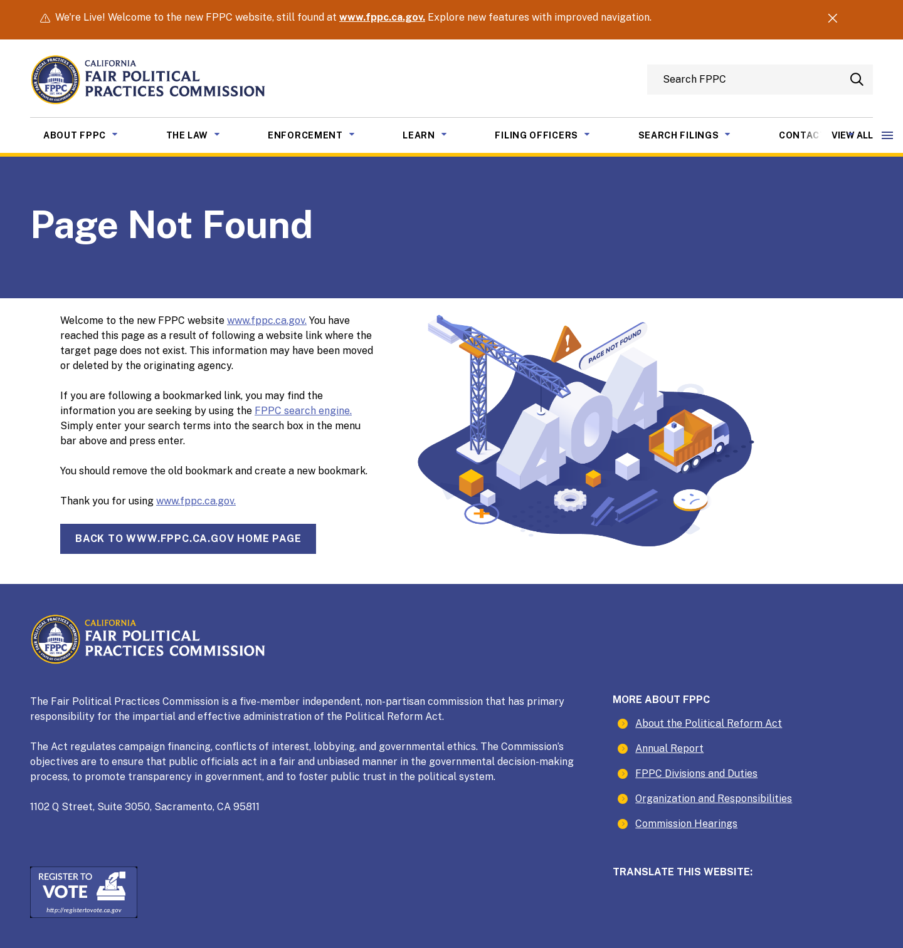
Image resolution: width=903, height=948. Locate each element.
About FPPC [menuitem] (90, 134)
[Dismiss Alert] (832, 19)
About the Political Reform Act (708, 723)
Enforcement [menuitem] (321, 134)
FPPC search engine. (303, 411)
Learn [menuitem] (434, 134)
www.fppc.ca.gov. (382, 17)
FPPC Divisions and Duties (696, 773)
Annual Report (669, 748)
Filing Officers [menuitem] (552, 134)
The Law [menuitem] (202, 134)
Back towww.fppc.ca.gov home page (188, 538)
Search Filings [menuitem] (694, 134)
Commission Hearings (686, 824)
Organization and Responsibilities (713, 799)
